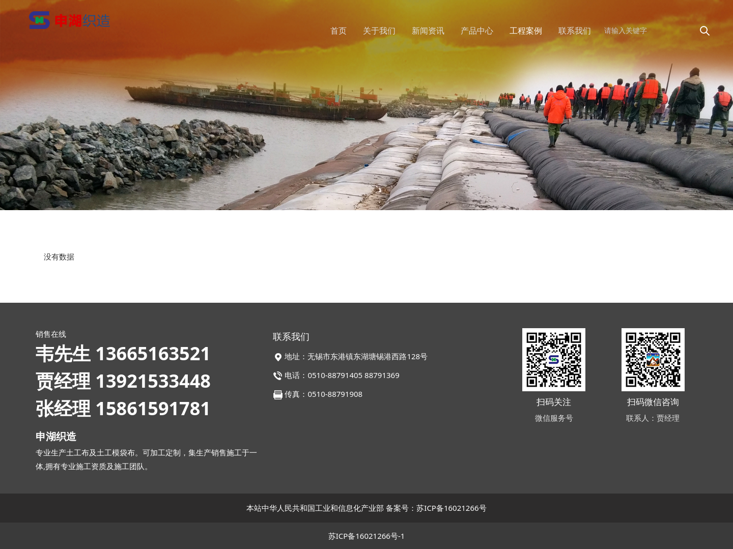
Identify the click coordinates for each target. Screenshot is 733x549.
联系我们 (574, 30)
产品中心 (477, 30)
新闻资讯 (428, 30)
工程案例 (526, 30)
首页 (338, 30)
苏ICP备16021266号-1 (366, 536)
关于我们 (379, 30)
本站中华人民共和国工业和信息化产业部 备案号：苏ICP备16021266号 (366, 508)
